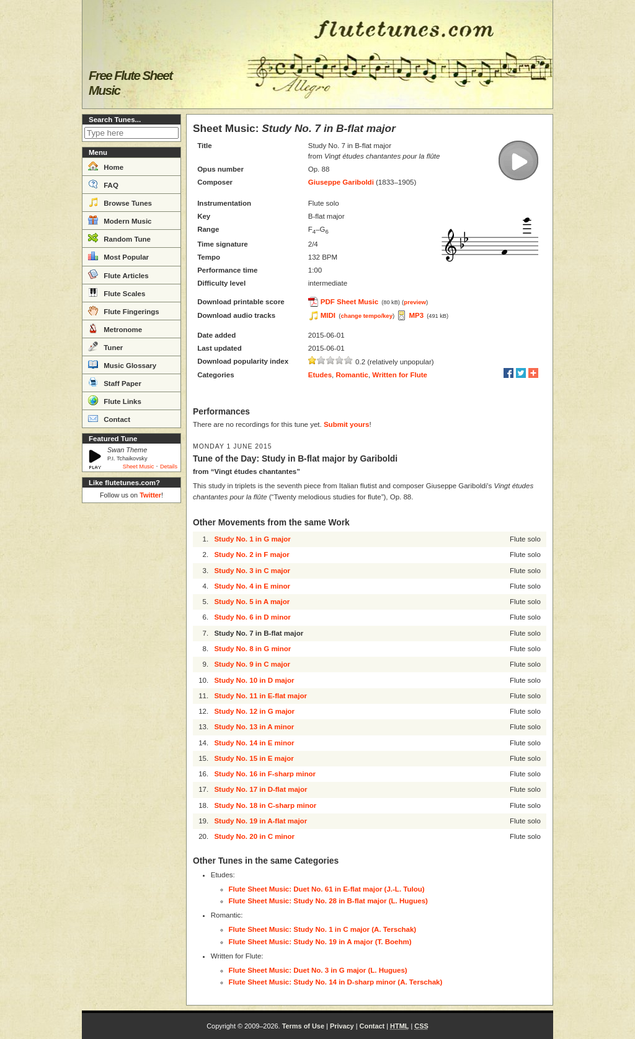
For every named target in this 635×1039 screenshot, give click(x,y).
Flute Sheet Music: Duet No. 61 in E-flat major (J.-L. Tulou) (327, 889)
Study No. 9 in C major (252, 664)
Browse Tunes (120, 202)
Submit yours (346, 424)
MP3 (416, 315)
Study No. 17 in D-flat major (260, 789)
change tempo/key (366, 315)
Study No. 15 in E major (253, 758)
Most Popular (118, 256)
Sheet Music (138, 466)
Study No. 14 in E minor (254, 743)
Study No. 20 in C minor (254, 836)
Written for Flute (399, 375)
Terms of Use (303, 1026)
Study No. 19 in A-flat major (260, 821)
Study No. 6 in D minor (252, 617)
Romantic (352, 375)
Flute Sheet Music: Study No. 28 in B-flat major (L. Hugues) (328, 901)
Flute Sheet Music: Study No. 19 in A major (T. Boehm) (320, 941)
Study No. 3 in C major (252, 570)
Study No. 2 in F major (251, 554)
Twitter (150, 495)
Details (168, 466)
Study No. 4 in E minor (252, 586)
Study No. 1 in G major (252, 539)
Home (105, 166)
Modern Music (120, 220)
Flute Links (114, 400)
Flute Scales (116, 292)
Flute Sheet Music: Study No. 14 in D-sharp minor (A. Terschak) (336, 982)
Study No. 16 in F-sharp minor (265, 774)
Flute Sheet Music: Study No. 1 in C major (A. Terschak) (323, 929)
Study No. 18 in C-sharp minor (265, 805)
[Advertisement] (131, 694)
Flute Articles (118, 274)
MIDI (328, 315)
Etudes (320, 375)
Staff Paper (114, 382)
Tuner (105, 346)
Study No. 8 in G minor (252, 648)
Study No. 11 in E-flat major (260, 695)
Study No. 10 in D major (254, 680)
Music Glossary (122, 364)
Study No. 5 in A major (252, 601)
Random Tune (119, 238)
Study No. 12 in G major (254, 711)
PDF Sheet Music (349, 301)
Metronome (115, 328)
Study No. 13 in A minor (254, 726)
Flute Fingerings (123, 310)
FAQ (103, 184)
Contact (109, 418)
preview (415, 302)
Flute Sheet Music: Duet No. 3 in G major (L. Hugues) (318, 970)
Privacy (342, 1026)
